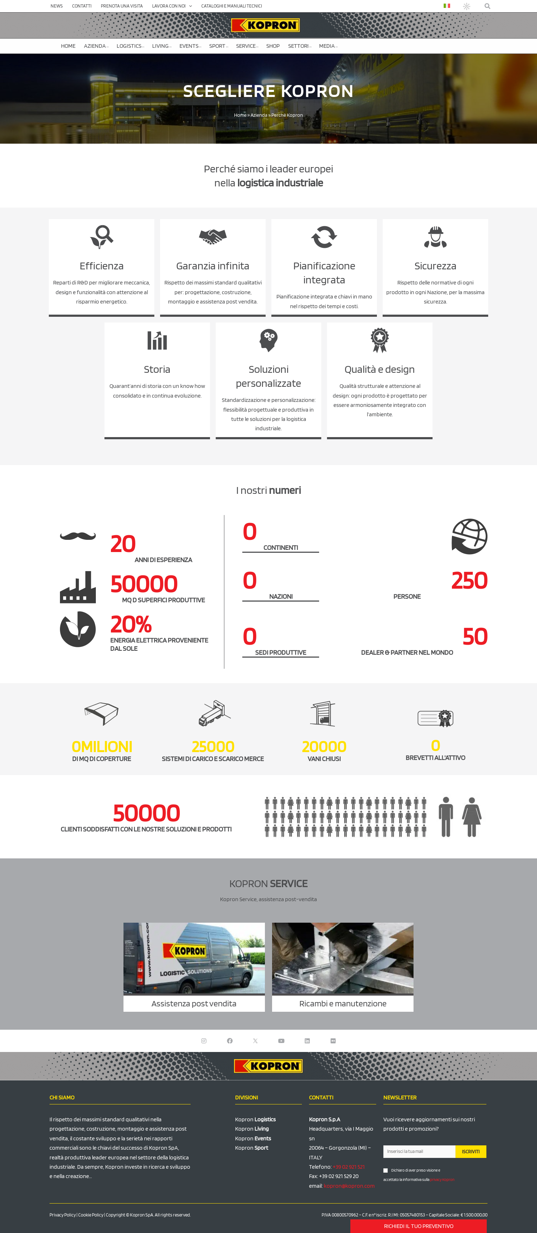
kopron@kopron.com (349, 1185)
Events (190, 45)
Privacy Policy (63, 1215)
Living (162, 45)
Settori (300, 45)
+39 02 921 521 (349, 1166)
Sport (218, 45)
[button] (488, 6)
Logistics (130, 45)
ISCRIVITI (471, 1151)
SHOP (273, 45)
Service (247, 45)
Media (328, 45)
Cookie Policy (90, 1215)
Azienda (96, 45)
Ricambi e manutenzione (343, 1003)
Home (68, 45)
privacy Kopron (442, 1179)
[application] (189, 6)
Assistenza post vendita (194, 1003)
